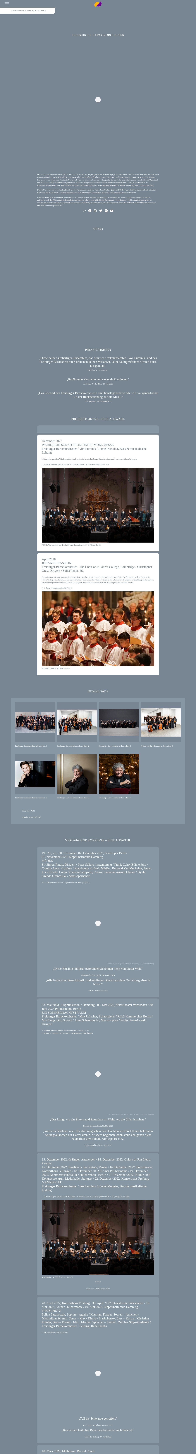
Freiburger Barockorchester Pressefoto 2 (73, 746)
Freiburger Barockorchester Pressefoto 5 (31, 798)
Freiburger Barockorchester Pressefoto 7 (115, 798)
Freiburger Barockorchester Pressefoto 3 (115, 746)
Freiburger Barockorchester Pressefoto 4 (157, 746)
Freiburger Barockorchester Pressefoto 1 (31, 746)
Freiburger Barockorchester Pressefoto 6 (73, 798)
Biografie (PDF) (28, 811)
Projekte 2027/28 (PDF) (31, 817)
